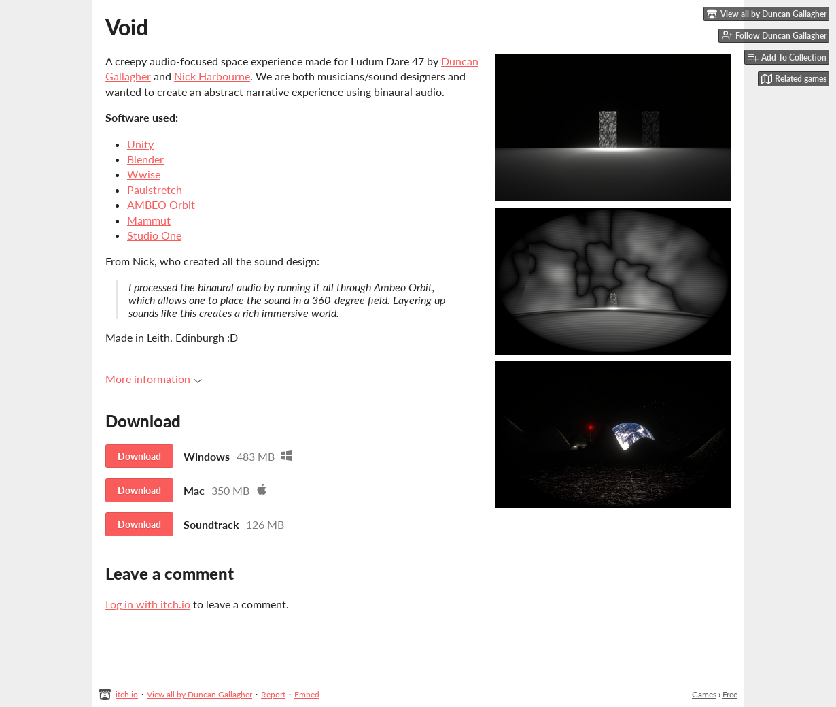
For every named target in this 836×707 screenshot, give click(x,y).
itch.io (127, 694)
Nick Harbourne (212, 75)
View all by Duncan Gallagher (199, 694)
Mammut (149, 220)
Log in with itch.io (147, 603)
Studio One (154, 235)
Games (704, 694)
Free (729, 694)
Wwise (143, 173)
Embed (306, 694)
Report (273, 694)
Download (139, 456)
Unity (140, 143)
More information (153, 378)
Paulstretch (154, 189)
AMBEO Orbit (161, 204)
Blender (145, 158)
